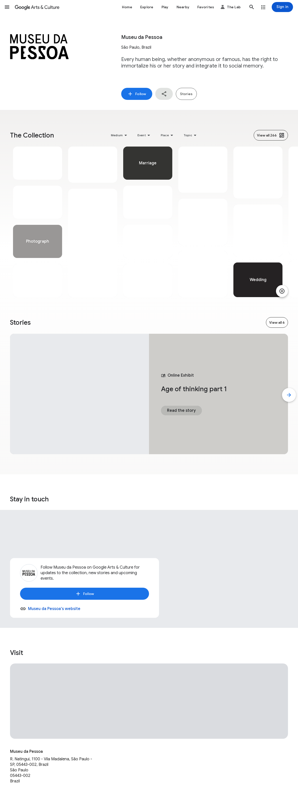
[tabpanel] (37, 222)
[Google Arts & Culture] (37, 7)
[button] (7, 7)
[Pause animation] (282, 291)
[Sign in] (282, 7)
